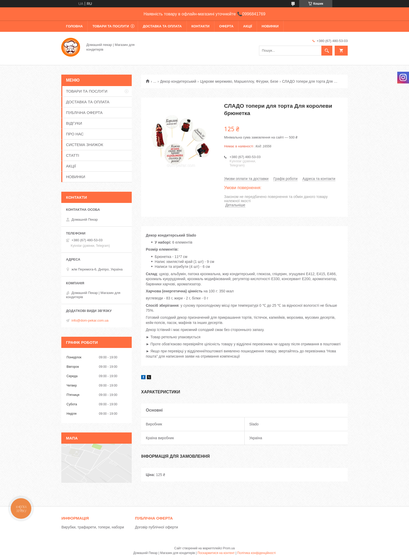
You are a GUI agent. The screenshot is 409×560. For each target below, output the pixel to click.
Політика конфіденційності (256, 553)
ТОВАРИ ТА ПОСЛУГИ (110, 26)
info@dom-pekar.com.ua (90, 320)
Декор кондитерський (178, 81)
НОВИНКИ (270, 26)
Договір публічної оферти (156, 527)
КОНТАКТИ (200, 26)
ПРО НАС (75, 134)
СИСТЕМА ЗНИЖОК (84, 144)
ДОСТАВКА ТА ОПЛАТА (162, 26)
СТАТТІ (72, 155)
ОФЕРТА (226, 26)
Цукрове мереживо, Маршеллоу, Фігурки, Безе (239, 81)
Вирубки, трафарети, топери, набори (92, 527)
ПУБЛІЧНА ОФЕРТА (84, 112)
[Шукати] (326, 51)
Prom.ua (229, 548)
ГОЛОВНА (74, 26)
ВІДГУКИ (74, 123)
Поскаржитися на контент (215, 553)
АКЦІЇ (247, 26)
